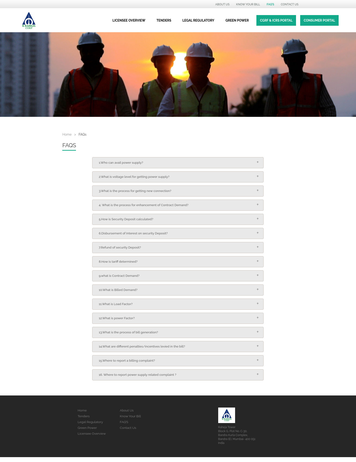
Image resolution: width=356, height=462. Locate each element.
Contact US (289, 4)
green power (237, 20)
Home (67, 134)
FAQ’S (124, 427)
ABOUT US (222, 4)
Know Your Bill (130, 421)
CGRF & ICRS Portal (276, 20)
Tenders (164, 20)
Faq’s (270, 4)
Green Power (87, 432)
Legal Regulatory (90, 427)
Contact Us (128, 432)
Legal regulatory (198, 20)
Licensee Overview (129, 20)
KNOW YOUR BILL (248, 4)
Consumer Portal (319, 20)
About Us (127, 415)
